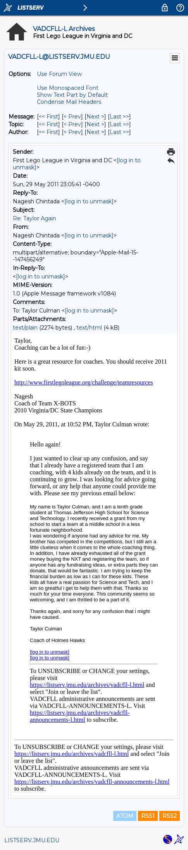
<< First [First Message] (48, 116)
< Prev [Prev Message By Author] (72, 132)
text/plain (25, 327)
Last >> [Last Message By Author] (119, 132)
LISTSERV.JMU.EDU (31, 840)
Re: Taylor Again (34, 218)
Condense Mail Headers (69, 101)
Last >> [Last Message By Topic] (119, 124)
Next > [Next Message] (95, 116)
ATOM (124, 815)
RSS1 (148, 815)
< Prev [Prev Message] (72, 116)
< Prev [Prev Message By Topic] (72, 124)
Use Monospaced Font (67, 87)
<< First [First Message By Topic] (48, 124)
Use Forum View (59, 73)
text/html (89, 327)
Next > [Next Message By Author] (95, 132)
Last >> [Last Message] (119, 116)
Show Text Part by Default (72, 94)
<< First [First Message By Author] (48, 132)
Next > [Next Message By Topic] (95, 124)
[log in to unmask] (89, 201)
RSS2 (169, 815)
